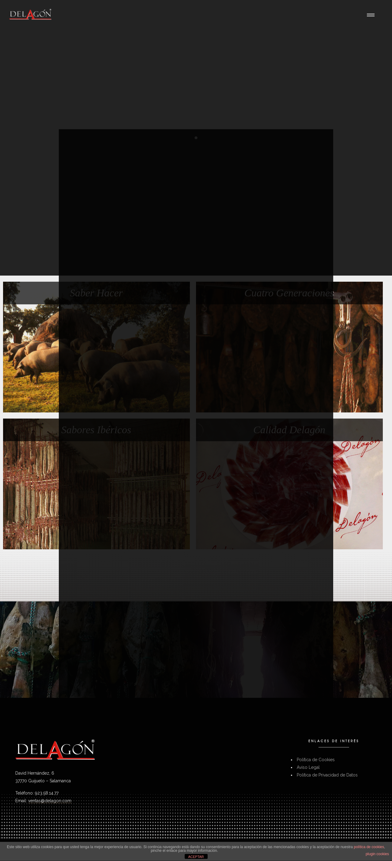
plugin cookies (377, 854)
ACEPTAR (196, 857)
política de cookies (369, 847)
